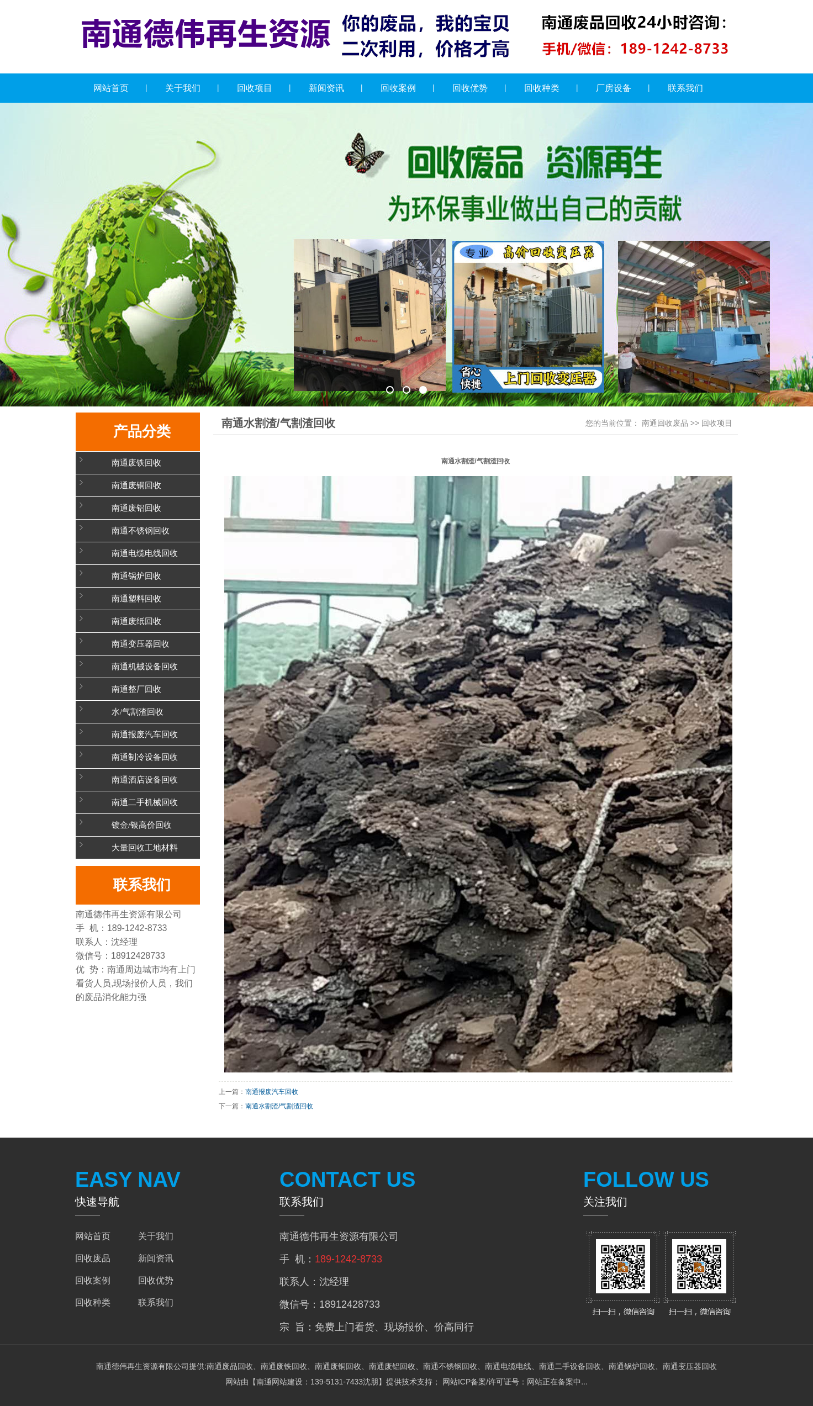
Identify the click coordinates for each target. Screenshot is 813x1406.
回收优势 (470, 88)
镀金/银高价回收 (142, 825)
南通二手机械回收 (145, 802)
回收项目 (254, 88)
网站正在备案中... (557, 1381)
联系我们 (685, 88)
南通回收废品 (665, 423)
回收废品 (92, 1258)
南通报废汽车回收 (145, 734)
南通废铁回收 (136, 462)
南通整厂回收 (136, 689)
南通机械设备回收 (145, 666)
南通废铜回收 (136, 485)
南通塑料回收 (136, 598)
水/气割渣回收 (137, 711)
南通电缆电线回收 (145, 553)
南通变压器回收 (141, 643)
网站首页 (111, 88)
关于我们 (182, 88)
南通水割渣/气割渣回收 (279, 1106)
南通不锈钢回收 (141, 530)
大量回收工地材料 (145, 847)
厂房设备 (613, 88)
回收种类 (541, 88)
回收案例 (398, 88)
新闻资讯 (326, 88)
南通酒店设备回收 (145, 779)
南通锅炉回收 (136, 576)
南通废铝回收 (136, 508)
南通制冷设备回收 (145, 757)
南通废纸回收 (136, 621)
